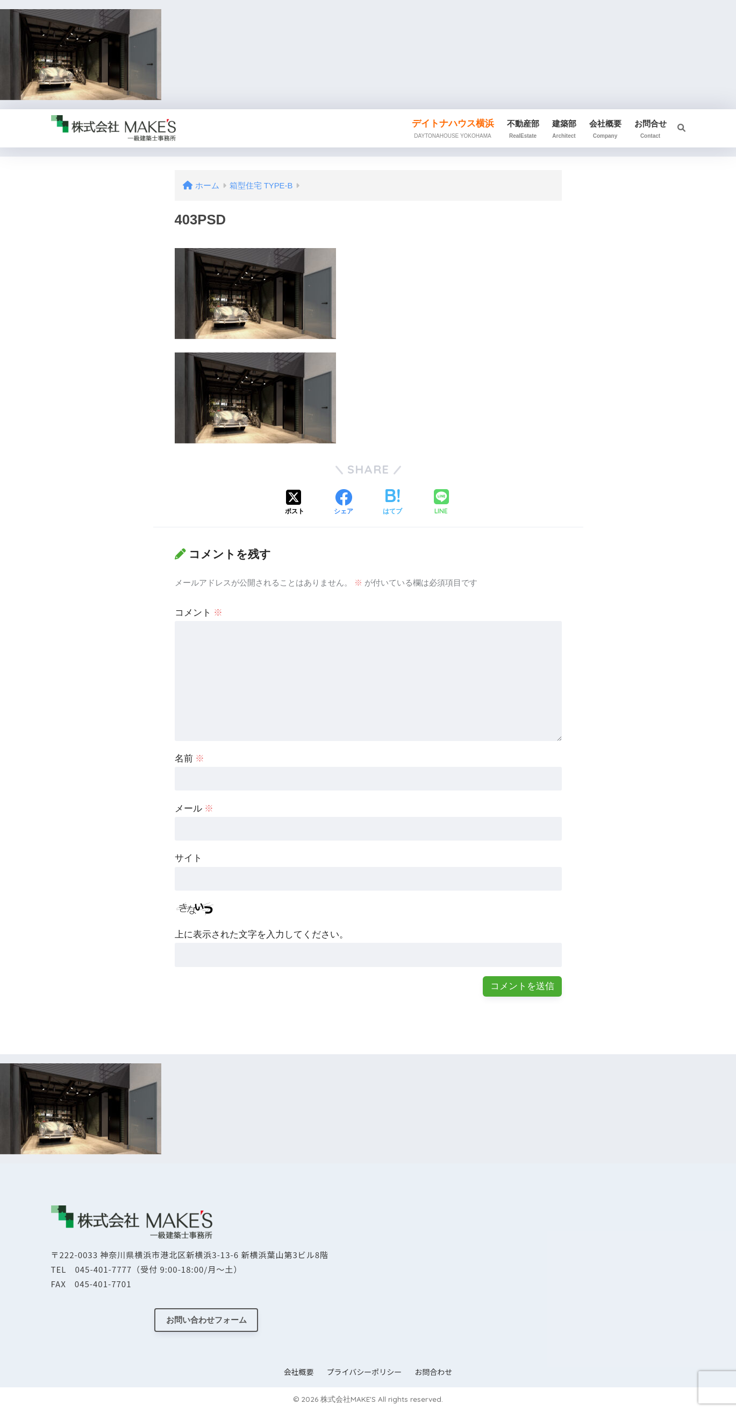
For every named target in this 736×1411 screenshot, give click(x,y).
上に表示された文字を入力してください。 (261, 934)
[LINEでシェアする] (441, 503)
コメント (199, 613)
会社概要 (299, 1371)
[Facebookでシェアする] (343, 503)
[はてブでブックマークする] (392, 503)
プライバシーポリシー (364, 1371)
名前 (190, 758)
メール (194, 808)
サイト (188, 858)
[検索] (676, 128)
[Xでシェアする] (294, 503)
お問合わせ (433, 1371)
